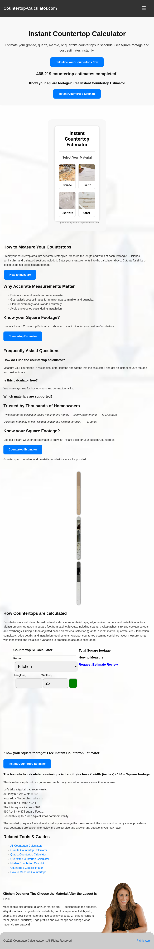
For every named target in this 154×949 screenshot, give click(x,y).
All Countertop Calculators (26, 845)
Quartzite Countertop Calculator (29, 859)
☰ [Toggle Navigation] (144, 8)
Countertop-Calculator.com (30, 8)
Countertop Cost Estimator (26, 867)
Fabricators (144, 940)
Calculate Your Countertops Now (77, 62)
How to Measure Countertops (28, 872)
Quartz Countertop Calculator (28, 854)
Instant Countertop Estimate (77, 93)
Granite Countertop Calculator (28, 850)
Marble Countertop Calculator (28, 863)
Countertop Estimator (23, 336)
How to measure (20, 274)
